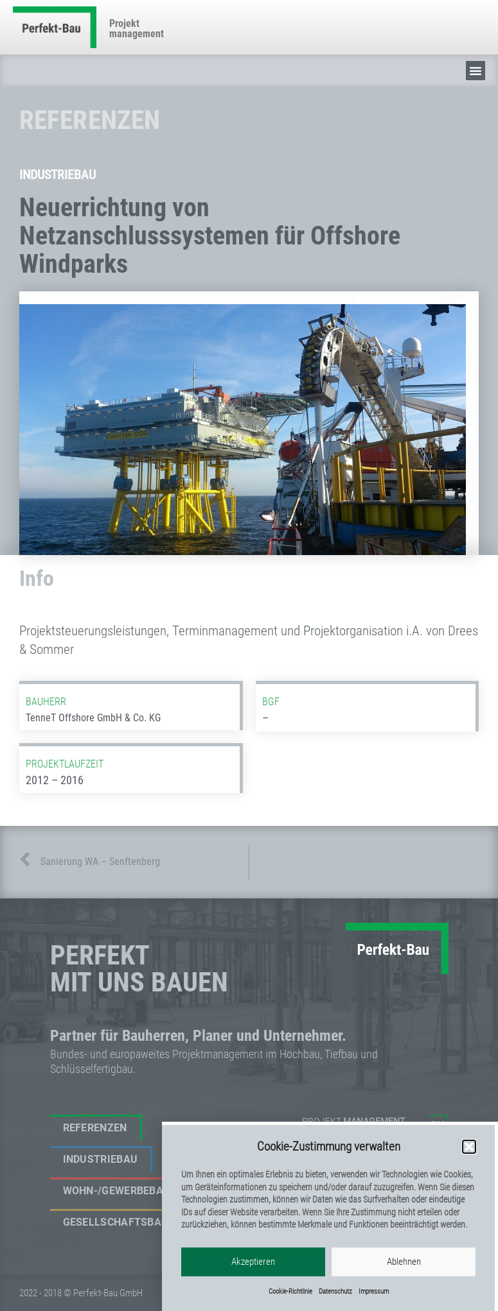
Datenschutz (335, 1305)
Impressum (374, 1305)
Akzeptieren (253, 1275)
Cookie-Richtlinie (290, 1305)
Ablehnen (404, 1275)
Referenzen (95, 1128)
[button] (469, 1160)
